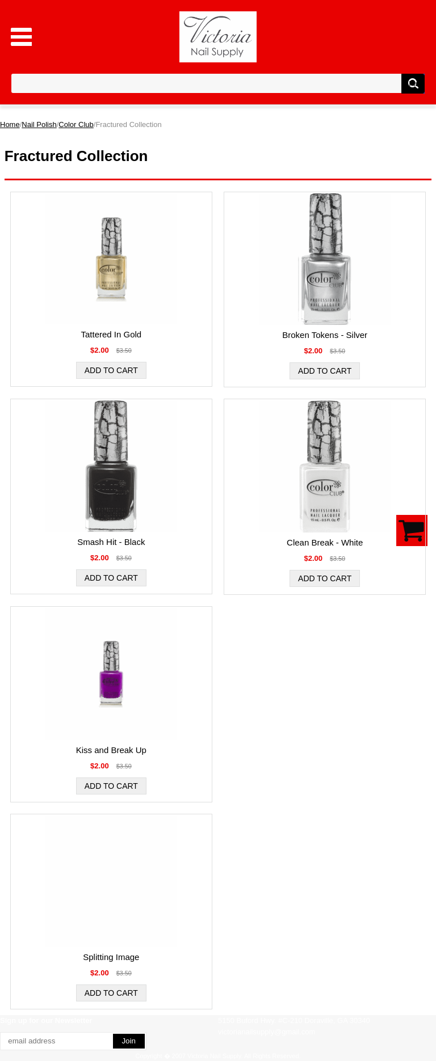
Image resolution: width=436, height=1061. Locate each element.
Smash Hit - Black (111, 542)
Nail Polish (39, 124)
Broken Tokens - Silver (324, 335)
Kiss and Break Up (111, 750)
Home (10, 124)
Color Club (75, 124)
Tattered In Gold (111, 334)
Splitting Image (111, 957)
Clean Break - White (325, 542)
